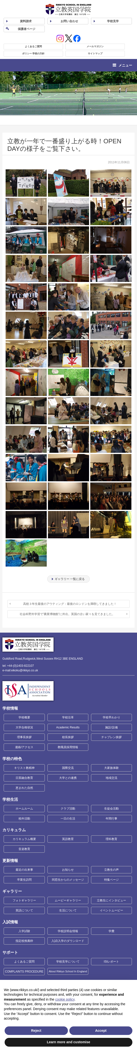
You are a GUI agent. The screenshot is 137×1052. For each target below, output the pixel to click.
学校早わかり (111, 717)
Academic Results (68, 727)
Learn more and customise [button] (68, 1042)
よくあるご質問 (33, 46)
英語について (24, 910)
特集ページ (111, 879)
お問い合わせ (69, 21)
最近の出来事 (24, 869)
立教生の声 (111, 869)
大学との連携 (68, 778)
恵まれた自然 (24, 788)
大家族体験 (111, 768)
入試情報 (10, 922)
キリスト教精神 (24, 768)
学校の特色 (12, 759)
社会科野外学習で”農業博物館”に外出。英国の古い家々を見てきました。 (67, 614)
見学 (113, 21)
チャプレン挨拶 (111, 737)
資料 (26, 21)
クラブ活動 (68, 808)
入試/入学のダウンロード (67, 941)
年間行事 (111, 818)
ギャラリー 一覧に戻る (70, 579)
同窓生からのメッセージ (68, 879)
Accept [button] (101, 1031)
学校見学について (68, 961)
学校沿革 (68, 717)
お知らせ (68, 869)
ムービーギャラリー (68, 900)
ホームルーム (24, 808)
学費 (111, 931)
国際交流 (68, 768)
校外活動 (24, 818)
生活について (68, 910)
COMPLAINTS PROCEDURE (24, 971)
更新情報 (10, 861)
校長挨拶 (68, 737)
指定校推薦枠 (24, 941)
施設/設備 (111, 727)
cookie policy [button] (64, 999)
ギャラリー (12, 891)
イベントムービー (111, 910)
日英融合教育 (24, 778)
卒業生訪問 (24, 879)
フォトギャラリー (24, 900)
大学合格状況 (24, 727)
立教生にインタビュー (111, 900)
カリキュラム (14, 830)
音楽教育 (24, 849)
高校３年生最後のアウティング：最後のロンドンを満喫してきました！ (70, 604)
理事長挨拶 (24, 737)
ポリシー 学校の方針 (33, 53)
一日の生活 (68, 818)
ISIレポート (111, 961)
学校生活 (10, 799)
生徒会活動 (111, 808)
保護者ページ (26, 29)
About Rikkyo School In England (68, 971)
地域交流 (111, 778)
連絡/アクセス (24, 747)
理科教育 (111, 839)
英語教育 (68, 839)
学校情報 (10, 708)
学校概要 (24, 717)
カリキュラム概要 (24, 839)
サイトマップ (95, 53)
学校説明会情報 (68, 931)
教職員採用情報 (68, 747)
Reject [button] (36, 1031)
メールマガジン (95, 46)
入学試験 (24, 931)
